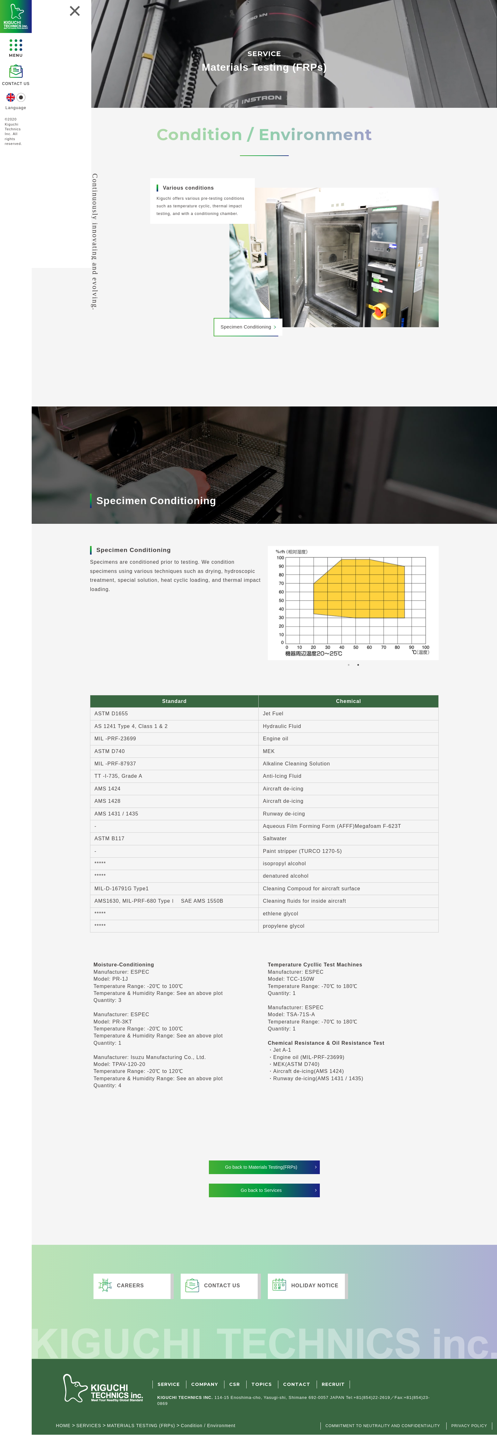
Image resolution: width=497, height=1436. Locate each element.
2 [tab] (358, 665)
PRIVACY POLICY (469, 1427)
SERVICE (169, 1386)
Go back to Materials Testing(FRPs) (261, 1167)
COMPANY (204, 1386)
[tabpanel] (353, 603)
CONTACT (296, 1386)
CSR (234, 1386)
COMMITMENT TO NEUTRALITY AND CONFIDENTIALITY (383, 1427)
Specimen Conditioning (248, 327)
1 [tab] (348, 665)
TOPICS (261, 1386)
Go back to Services (261, 1191)
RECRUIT (333, 1386)
